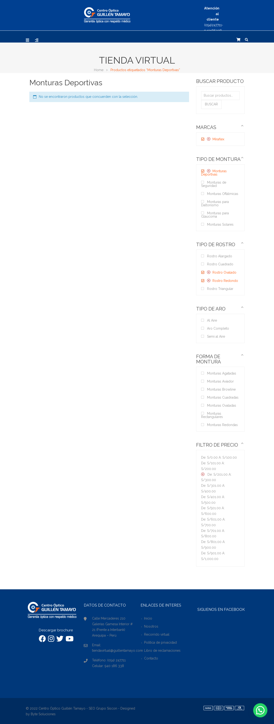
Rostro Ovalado (224, 272)
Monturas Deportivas (214, 172)
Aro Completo (218, 328)
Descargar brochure (56, 630)
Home (98, 70)
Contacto (151, 658)
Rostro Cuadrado (220, 264)
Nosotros (151, 626)
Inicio (148, 618)
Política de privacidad (160, 642)
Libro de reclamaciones (162, 650)
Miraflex (218, 139)
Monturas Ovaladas (221, 405)
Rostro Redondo (225, 281)
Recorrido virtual (156, 634)
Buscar (211, 104)
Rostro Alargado (219, 256)
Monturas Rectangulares (212, 415)
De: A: (219, 457)
